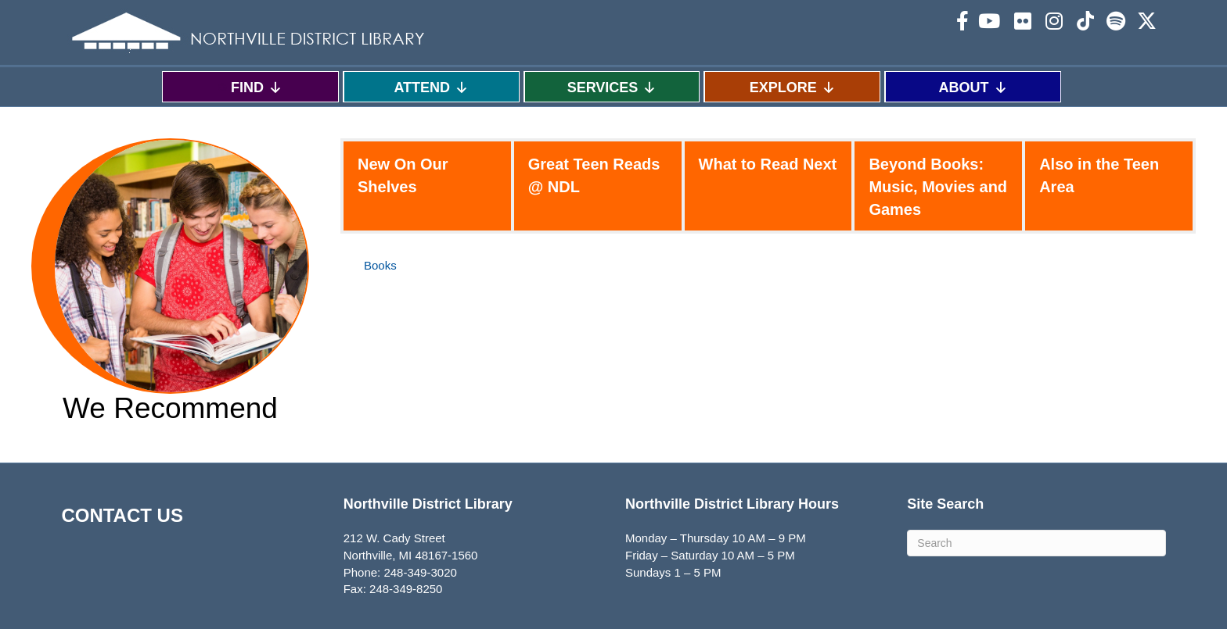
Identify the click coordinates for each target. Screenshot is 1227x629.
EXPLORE (793, 87)
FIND (256, 87)
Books (380, 265)
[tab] (427, 186)
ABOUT (973, 87)
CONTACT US (122, 515)
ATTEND (431, 87)
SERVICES (612, 87)
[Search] (1036, 543)
